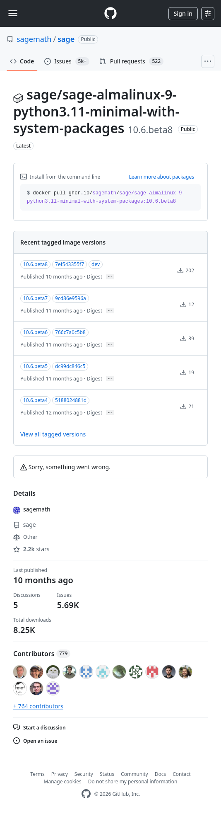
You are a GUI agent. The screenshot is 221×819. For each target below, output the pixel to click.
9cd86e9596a (70, 298)
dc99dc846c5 (70, 366)
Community (134, 774)
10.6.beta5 (35, 366)
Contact (181, 774)
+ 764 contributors (38, 706)
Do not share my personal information (133, 781)
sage (66, 39)
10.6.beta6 (35, 332)
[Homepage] (110, 13)
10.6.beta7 (35, 298)
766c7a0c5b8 (70, 332)
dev (95, 264)
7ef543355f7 (69, 264)
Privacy (59, 774)
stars (31, 549)
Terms (37, 774)
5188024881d (70, 400)
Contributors (41, 653)
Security (83, 774)
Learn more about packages (161, 176)
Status (107, 774)
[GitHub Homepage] (86, 794)
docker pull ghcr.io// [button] (106, 197)
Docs (160, 774)
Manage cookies (63, 781)
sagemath (34, 39)
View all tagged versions (53, 434)
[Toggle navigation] (13, 13)
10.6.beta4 (35, 400)
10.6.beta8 (35, 264)
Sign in (183, 13)
